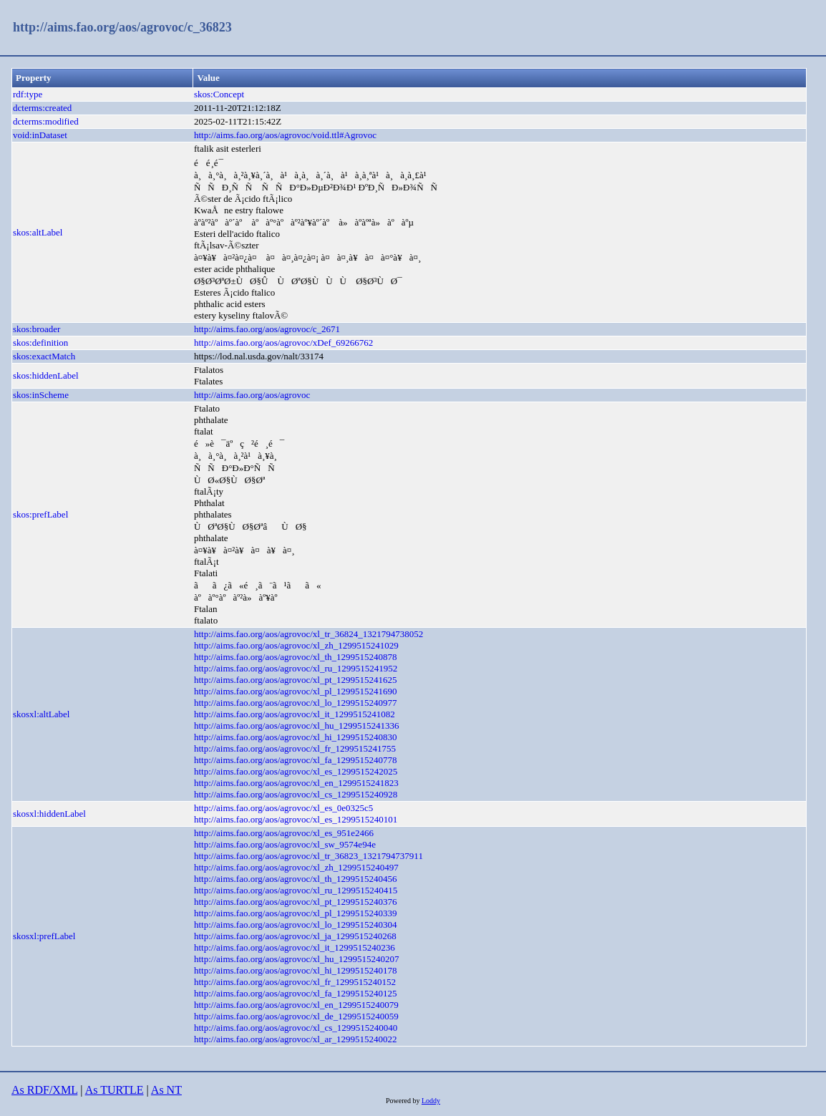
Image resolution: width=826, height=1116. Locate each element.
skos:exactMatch (44, 356)
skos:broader (36, 329)
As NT (166, 1090)
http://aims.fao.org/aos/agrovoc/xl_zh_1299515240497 (296, 867)
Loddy (431, 1101)
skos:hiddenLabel (46, 375)
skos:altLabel (37, 232)
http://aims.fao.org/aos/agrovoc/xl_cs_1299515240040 (295, 1027)
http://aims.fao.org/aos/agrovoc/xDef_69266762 (283, 342)
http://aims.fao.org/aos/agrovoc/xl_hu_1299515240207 (296, 959)
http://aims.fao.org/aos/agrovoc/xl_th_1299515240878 (295, 656)
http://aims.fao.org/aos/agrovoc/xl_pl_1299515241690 (295, 691)
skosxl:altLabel (41, 714)
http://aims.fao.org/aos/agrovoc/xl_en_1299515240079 (296, 1004)
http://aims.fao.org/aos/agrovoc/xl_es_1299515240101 (295, 819)
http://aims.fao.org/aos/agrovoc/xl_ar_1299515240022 (295, 1039)
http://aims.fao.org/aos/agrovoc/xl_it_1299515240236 (294, 947)
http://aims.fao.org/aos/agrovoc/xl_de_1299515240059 (296, 1016)
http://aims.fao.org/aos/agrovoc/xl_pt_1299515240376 (295, 901)
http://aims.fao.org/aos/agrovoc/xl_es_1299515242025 (295, 771)
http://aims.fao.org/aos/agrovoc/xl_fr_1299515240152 (295, 981)
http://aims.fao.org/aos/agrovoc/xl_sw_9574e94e (285, 844)
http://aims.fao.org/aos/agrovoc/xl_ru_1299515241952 (295, 668)
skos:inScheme (41, 394)
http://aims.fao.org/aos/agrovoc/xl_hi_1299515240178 (295, 970)
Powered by (404, 1101)
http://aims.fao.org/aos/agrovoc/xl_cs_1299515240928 (295, 794)
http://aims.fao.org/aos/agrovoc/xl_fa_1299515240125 (295, 993)
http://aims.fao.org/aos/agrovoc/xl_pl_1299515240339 (295, 913)
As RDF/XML (44, 1090)
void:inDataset (40, 135)
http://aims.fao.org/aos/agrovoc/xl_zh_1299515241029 (296, 645)
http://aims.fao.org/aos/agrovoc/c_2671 (267, 329)
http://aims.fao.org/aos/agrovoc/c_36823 (122, 27)
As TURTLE (114, 1090)
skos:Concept (219, 94)
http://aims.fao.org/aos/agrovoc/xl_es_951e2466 (284, 833)
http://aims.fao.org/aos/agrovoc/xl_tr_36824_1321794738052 (308, 634)
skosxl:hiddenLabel (49, 813)
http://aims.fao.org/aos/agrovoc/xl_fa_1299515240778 (295, 759)
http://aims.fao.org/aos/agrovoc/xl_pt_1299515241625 (295, 679)
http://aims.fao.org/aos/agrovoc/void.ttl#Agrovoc (285, 135)
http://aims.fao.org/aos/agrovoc (252, 394)
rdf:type (27, 94)
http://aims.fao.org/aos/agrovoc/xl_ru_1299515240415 (295, 890)
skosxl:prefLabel (44, 936)
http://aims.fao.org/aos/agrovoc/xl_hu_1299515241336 (296, 725)
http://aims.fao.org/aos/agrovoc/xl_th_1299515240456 (295, 878)
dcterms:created (42, 107)
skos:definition (40, 342)
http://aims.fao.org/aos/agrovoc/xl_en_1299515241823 (296, 782)
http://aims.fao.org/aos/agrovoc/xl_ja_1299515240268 (295, 936)
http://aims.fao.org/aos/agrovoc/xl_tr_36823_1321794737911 (308, 855)
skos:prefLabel (40, 514)
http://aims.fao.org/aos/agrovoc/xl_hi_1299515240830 (295, 737)
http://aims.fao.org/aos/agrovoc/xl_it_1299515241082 (294, 714)
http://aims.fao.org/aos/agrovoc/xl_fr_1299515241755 (295, 748)
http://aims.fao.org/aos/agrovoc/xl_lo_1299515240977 (295, 702)
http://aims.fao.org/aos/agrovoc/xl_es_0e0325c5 (283, 807)
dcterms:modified (46, 121)
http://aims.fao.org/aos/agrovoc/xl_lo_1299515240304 (295, 924)
